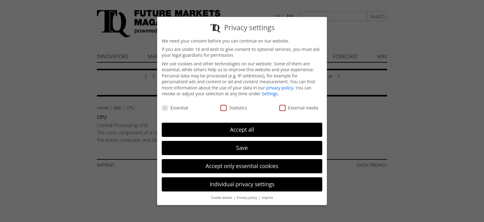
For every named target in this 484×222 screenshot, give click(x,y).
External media (298, 104)
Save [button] (242, 144)
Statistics (233, 104)
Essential (175, 104)
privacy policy (279, 84)
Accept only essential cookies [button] (242, 162)
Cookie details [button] (222, 193)
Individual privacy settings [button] (242, 180)
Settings (270, 90)
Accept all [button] (242, 126)
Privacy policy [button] (247, 193)
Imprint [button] (267, 193)
